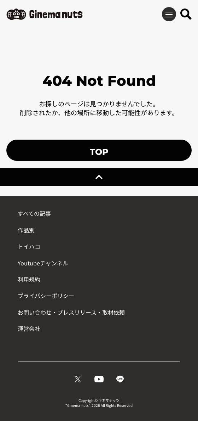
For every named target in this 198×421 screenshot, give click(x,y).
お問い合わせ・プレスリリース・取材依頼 (71, 312)
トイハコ (29, 246)
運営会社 (29, 328)
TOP (99, 152)
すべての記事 (34, 213)
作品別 (26, 230)
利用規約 (29, 279)
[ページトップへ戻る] (99, 177)
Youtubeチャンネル (43, 263)
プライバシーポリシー (46, 295)
